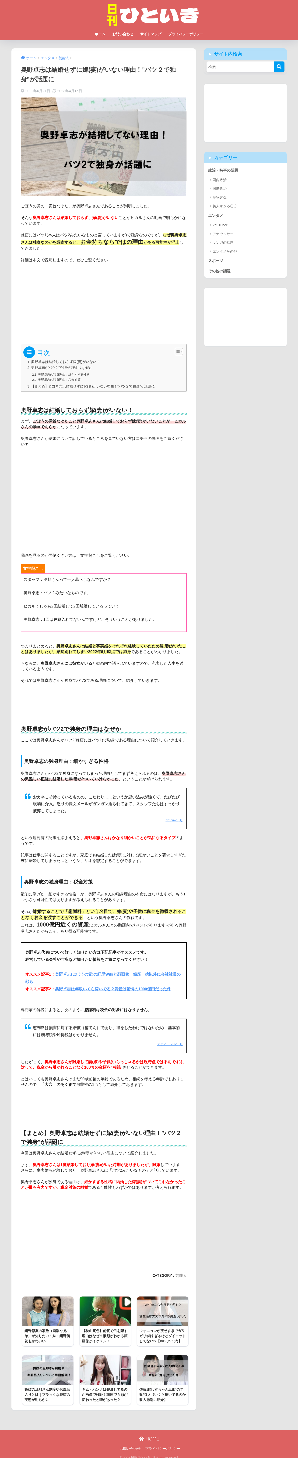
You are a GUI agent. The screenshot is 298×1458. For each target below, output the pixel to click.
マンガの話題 (223, 243)
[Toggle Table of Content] (176, 352)
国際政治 (220, 189)
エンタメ (216, 216)
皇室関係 (220, 198)
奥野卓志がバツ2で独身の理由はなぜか (62, 368)
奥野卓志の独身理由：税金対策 (61, 379)
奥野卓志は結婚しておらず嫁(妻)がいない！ (65, 362)
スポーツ (216, 261)
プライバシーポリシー (185, 34)
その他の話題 (220, 271)
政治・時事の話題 (224, 170)
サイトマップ (150, 34)
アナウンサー (223, 234)
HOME (149, 1434)
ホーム (100, 34)
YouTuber (220, 225)
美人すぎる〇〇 (225, 206)
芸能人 (181, 1275)
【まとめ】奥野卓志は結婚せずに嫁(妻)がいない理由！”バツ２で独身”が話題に (93, 386)
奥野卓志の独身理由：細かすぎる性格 (66, 374)
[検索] (279, 66)
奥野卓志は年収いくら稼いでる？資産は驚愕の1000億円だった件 (113, 989)
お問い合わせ (122, 34)
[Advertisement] (104, 301)
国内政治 (220, 180)
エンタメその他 (225, 252)
